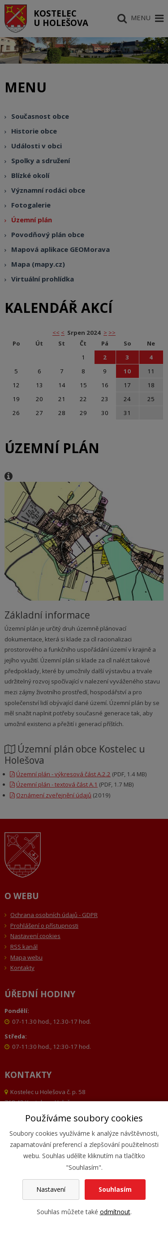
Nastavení (50, 1189)
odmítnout (115, 1211)
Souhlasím (115, 1189)
